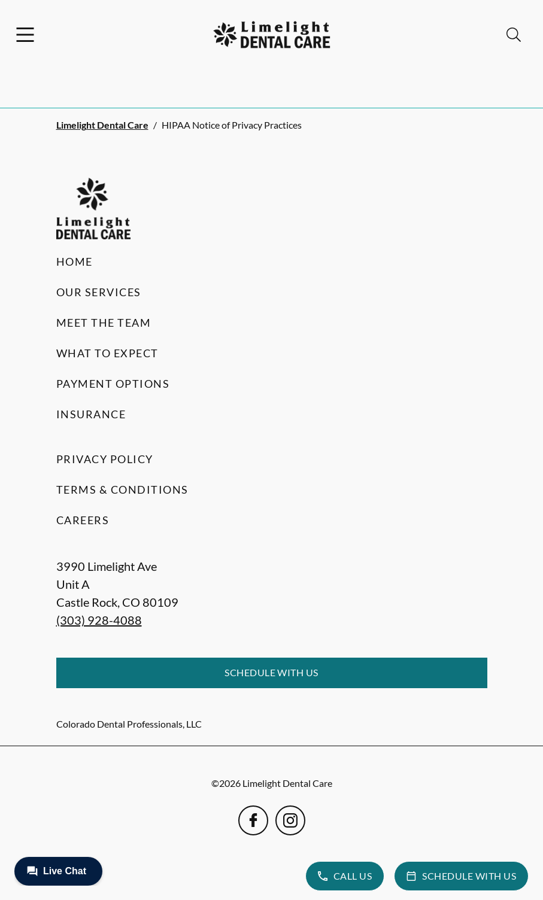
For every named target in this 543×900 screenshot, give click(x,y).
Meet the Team (103, 322)
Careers (83, 520)
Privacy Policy (104, 459)
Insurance (91, 414)
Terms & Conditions (122, 489)
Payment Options (113, 383)
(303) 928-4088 (99, 620)
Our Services (98, 292)
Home (74, 261)
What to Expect (107, 353)
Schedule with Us (271, 672)
